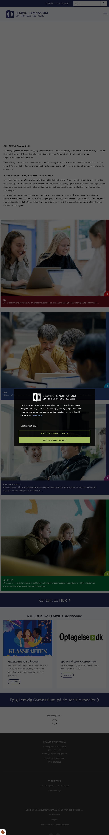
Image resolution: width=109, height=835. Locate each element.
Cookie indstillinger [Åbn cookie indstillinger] (29, 425)
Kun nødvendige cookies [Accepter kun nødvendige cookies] (54, 433)
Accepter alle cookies (54, 440)
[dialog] (54, 417)
